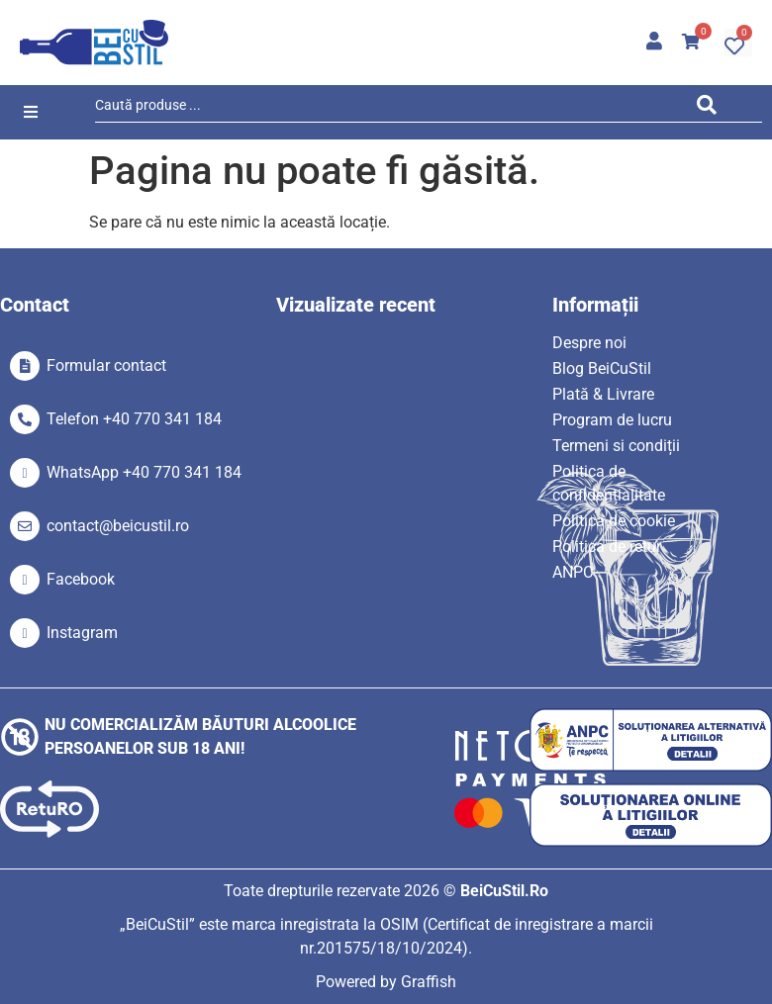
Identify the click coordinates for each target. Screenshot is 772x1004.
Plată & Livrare (603, 394)
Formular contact (106, 365)
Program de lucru (612, 420)
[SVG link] (94, 42)
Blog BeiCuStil (601, 368)
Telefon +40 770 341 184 (134, 419)
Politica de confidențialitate (608, 483)
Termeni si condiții (616, 445)
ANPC (572, 572)
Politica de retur (606, 546)
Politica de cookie (613, 520)
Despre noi (589, 342)
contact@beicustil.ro (118, 525)
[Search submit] (712, 108)
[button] (30, 112)
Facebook (81, 579)
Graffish (428, 981)
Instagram (82, 632)
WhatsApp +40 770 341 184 (144, 472)
